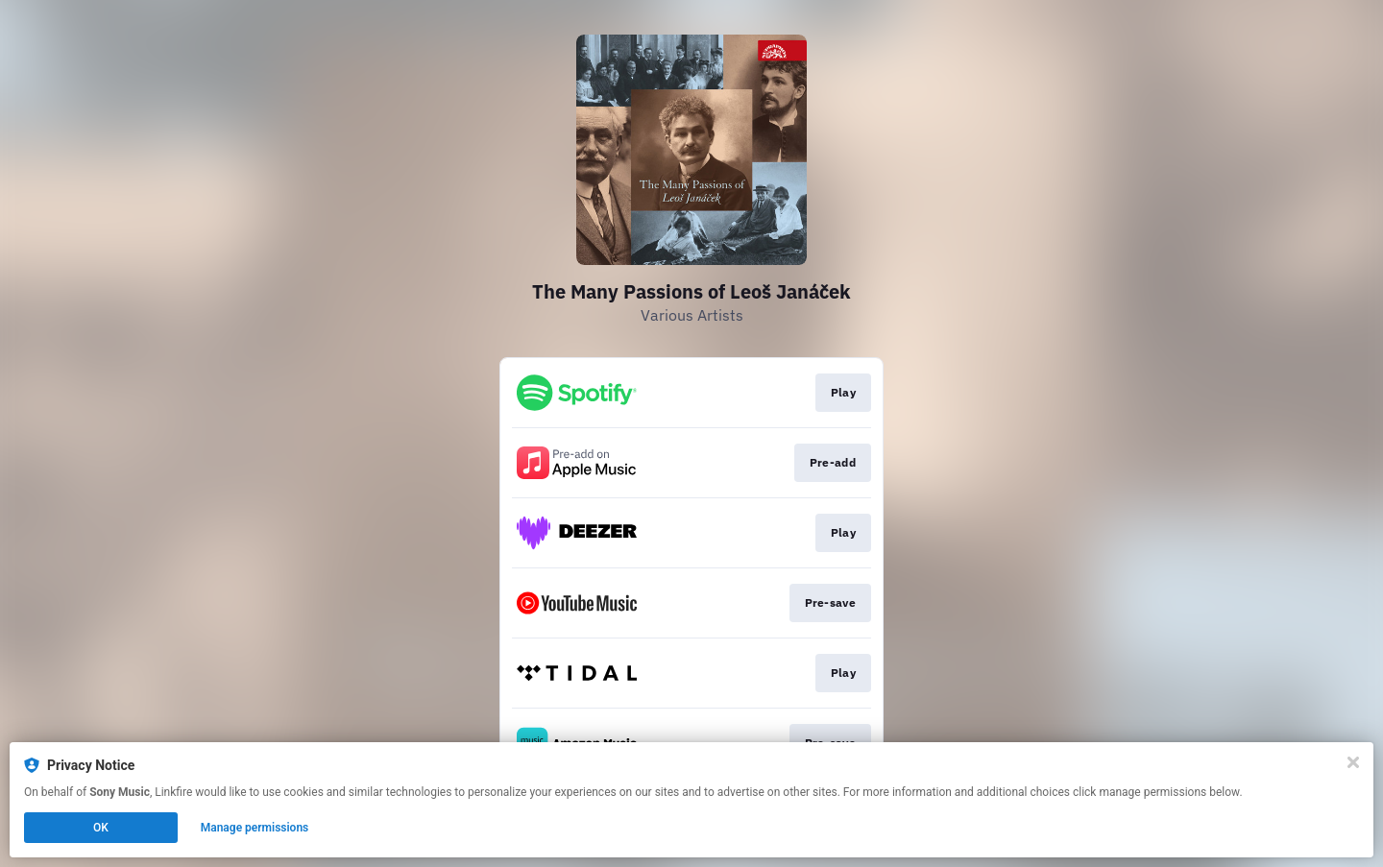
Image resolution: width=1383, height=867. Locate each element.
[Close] (1353, 762)
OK (101, 827)
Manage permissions (255, 827)
